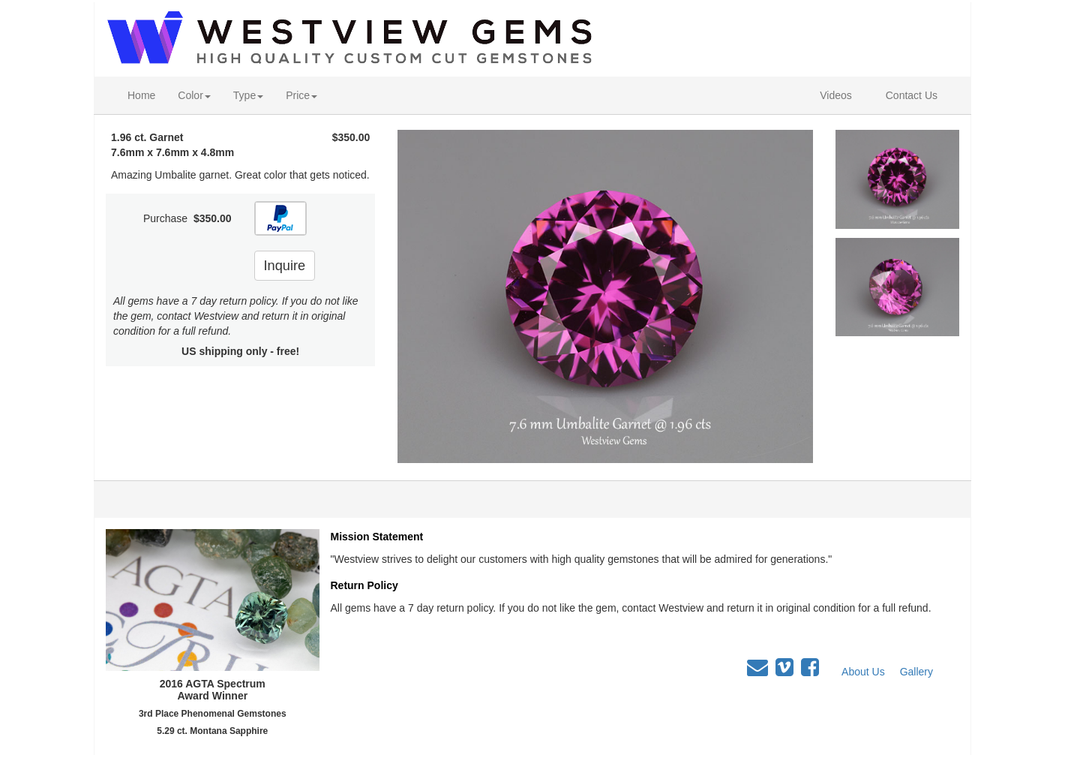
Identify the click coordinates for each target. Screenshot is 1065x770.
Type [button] (248, 95)
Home (141, 95)
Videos (836, 95)
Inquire (285, 265)
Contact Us (912, 95)
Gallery (916, 672)
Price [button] (301, 95)
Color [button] (194, 95)
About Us (863, 672)
